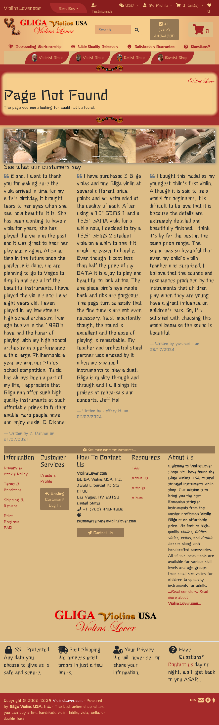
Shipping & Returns (14, 502)
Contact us (180, 664)
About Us (139, 478)
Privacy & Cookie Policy (16, 471)
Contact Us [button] (100, 532)
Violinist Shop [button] (47, 57)
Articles (138, 488)
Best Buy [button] (67, 8)
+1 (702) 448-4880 (164, 30)
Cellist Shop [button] (131, 57)
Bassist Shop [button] (172, 57)
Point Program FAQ (11, 521)
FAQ (135, 468)
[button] (128, 5)
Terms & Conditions (12, 487)
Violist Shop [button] (90, 57)
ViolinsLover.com (23, 7)
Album (137, 498)
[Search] (113, 29)
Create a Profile (47, 478)
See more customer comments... (109, 449)
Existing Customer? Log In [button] (54, 499)
